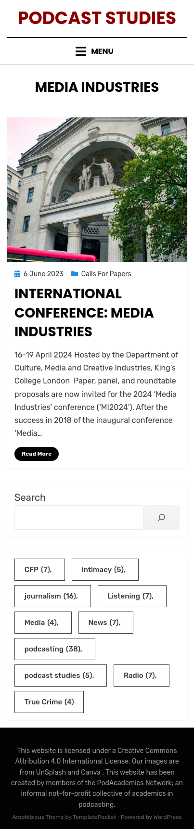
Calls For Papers (106, 274)
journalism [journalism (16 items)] (50, 596)
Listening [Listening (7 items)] (129, 596)
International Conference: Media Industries (84, 312)
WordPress (168, 817)
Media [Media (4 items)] (41, 622)
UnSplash (52, 772)
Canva (91, 772)
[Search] (161, 517)
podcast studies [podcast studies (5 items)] (58, 675)
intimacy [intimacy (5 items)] (102, 569)
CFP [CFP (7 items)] (37, 569)
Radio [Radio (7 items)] (139, 675)
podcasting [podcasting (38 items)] (52, 649)
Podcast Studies (97, 18)
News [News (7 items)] (103, 622)
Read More (37, 453)
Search (30, 497)
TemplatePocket (94, 817)
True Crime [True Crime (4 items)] (49, 702)
